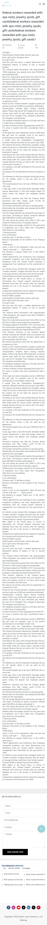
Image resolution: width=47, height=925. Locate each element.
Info (4, 868)
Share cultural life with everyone (35, 880)
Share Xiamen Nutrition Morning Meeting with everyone (35, 874)
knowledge (26, 868)
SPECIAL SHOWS (14, 868)
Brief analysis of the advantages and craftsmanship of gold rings (13, 880)
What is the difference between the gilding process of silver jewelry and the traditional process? (35, 885)
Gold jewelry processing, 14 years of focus (11, 874)
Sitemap (23, 920)
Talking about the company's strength (13, 885)
